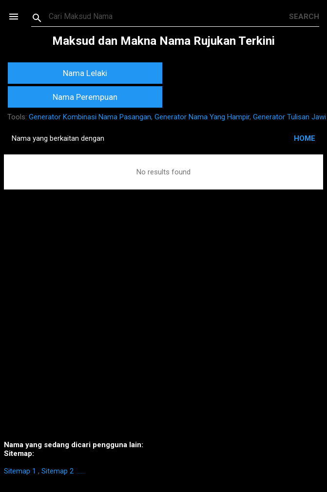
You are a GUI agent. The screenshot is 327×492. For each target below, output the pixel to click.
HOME (304, 138)
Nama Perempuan (85, 97)
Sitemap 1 (20, 471)
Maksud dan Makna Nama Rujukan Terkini (163, 41)
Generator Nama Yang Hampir (202, 117)
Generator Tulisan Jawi (289, 117)
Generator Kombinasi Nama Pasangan (90, 117)
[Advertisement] (163, 329)
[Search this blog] (169, 16)
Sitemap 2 (57, 471)
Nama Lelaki (85, 73)
